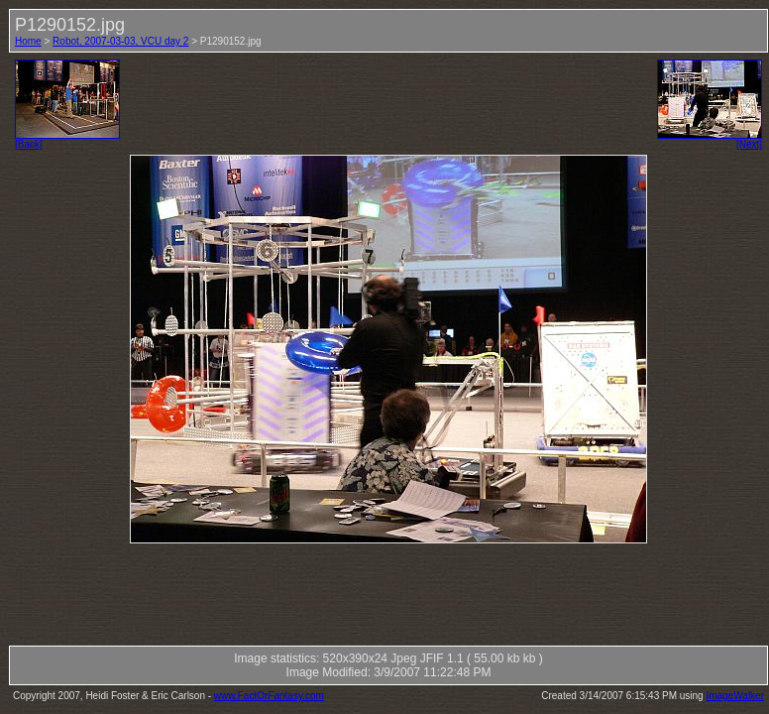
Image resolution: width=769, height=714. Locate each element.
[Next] (709, 140)
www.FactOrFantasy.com (269, 695)
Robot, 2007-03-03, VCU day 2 (120, 41)
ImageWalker (735, 695)
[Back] (67, 140)
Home (28, 41)
